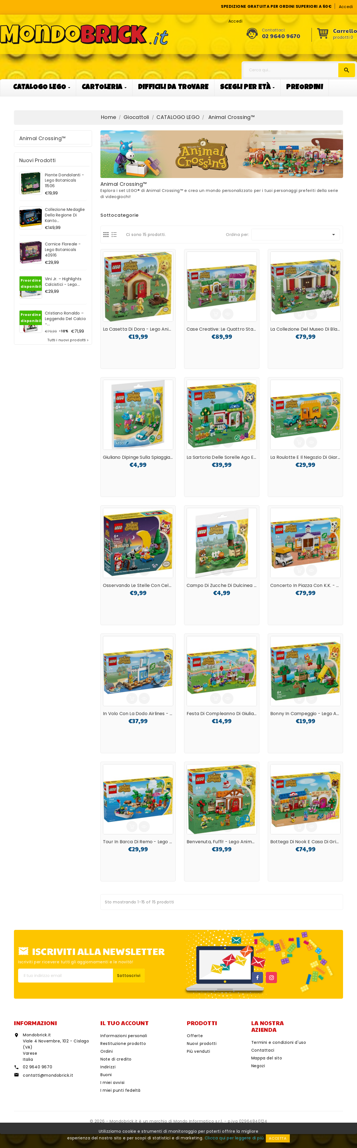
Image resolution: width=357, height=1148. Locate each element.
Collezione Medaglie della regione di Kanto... (65, 215)
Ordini (106, 1051)
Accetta (277, 1138)
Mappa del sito (266, 1058)
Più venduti (198, 1051)
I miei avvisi (112, 1082)
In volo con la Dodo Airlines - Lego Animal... (151, 713)
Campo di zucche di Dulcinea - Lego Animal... (237, 585)
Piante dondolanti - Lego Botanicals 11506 (64, 180)
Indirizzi (107, 1067)
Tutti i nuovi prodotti (68, 340)
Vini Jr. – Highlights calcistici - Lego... (63, 281)
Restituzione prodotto (123, 1043)
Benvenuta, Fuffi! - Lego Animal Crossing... (233, 842)
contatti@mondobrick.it (48, 1075)
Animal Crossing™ (42, 138)
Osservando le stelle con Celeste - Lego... (150, 585)
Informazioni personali (123, 1036)
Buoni (106, 1075)
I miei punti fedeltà (120, 1090)
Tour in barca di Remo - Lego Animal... (145, 842)
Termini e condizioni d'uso (278, 1042)
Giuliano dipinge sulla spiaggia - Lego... (145, 457)
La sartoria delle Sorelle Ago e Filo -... (228, 457)
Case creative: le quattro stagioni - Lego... (234, 329)
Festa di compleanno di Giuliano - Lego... (232, 713)
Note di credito (116, 1059)
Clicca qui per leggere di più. (235, 1138)
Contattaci (262, 1050)
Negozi (258, 1066)
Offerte (195, 1036)
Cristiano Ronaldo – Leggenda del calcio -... (65, 318)
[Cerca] (299, 70)
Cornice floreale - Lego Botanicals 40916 (63, 249)
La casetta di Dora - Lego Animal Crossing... (151, 329)
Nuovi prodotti (201, 1043)
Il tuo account (124, 1023)
